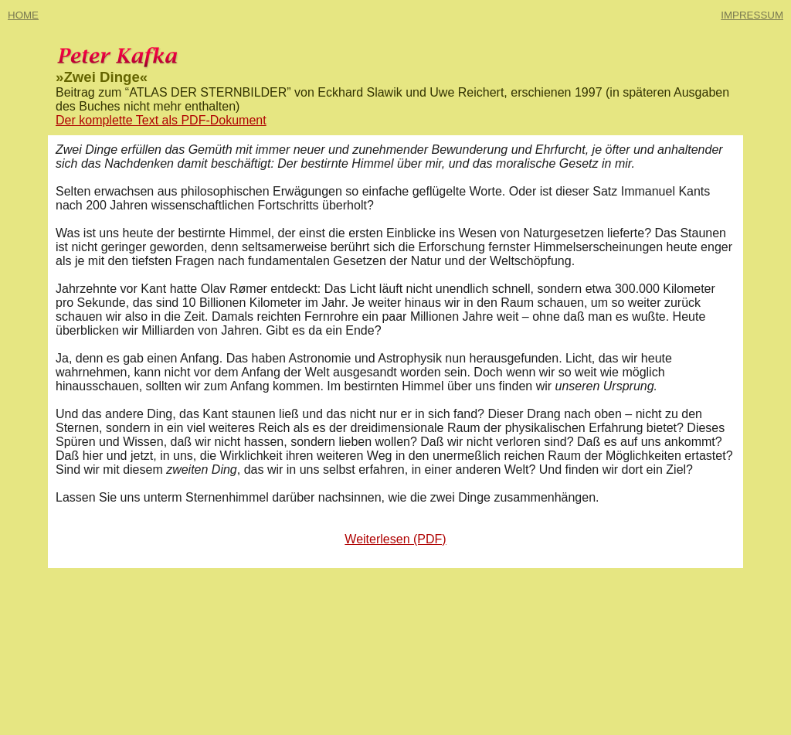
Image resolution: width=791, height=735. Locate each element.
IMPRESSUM (752, 15)
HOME (23, 15)
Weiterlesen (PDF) (395, 539)
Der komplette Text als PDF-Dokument (161, 120)
